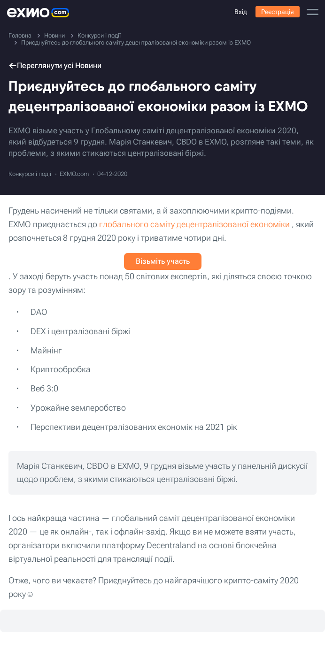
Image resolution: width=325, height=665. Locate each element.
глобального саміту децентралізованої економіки (194, 224)
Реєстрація (277, 11)
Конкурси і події (29, 173)
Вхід (240, 11)
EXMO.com (74, 173)
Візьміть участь (163, 261)
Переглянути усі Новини (54, 65)
